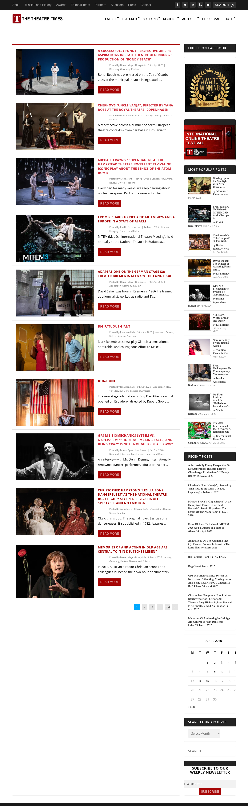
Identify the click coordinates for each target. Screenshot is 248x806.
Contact (146, 4)
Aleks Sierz (126, 167)
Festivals (165, 216)
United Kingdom (126, 171)
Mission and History (38, 4)
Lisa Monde (223, 262)
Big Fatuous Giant (114, 315)
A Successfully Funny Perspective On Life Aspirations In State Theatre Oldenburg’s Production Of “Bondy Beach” (135, 44)
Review (135, 58)
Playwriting (166, 167)
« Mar (191, 696)
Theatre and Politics (130, 220)
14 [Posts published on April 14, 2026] (199, 670)
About (16, 4)
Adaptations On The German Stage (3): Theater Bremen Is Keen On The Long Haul (135, 263)
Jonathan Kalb (127, 321)
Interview (125, 443)
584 (167, 596)
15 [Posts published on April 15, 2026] (207, 670)
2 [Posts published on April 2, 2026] (215, 652)
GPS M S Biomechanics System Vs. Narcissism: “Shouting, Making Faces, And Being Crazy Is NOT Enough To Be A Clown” (135, 429)
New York (160, 321)
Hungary (113, 220)
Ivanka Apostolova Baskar (133, 439)
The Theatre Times (41, 796)
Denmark (167, 104)
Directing (114, 58)
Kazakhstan (137, 443)
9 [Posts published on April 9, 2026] (215, 661)
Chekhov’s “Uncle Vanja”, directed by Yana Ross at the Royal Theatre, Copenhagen (135, 96)
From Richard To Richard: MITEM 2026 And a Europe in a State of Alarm (136, 208)
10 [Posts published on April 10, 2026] (221, 661)
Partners (100, 4)
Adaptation (115, 274)
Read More (109, 79)
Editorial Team (80, 4)
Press (132, 4)
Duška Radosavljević (131, 104)
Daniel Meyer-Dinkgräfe (133, 54)
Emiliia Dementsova (130, 216)
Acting (167, 546)
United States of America (122, 325)
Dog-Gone (107, 370)
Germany (125, 58)
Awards (61, 4)
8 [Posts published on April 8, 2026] (207, 661)
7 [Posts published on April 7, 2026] (200, 661)
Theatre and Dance (155, 443)
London (156, 167)
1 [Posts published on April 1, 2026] (207, 652)
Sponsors (117, 4)
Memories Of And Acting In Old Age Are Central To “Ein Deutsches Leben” (133, 538)
